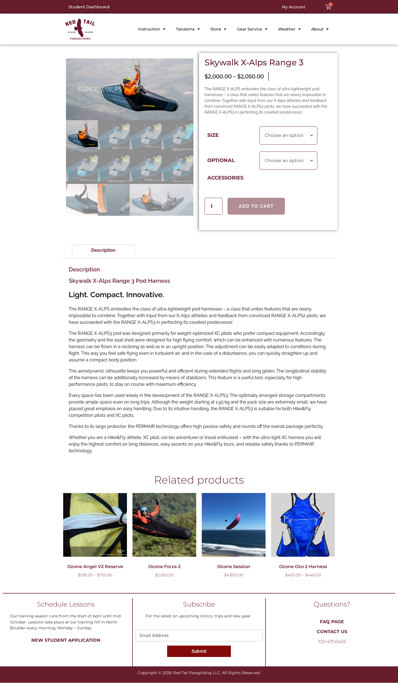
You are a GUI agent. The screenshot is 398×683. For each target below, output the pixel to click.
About (320, 29)
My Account (293, 6)
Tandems (188, 29)
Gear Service (252, 29)
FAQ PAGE (332, 622)
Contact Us (332, 632)
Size (213, 135)
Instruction (151, 29)
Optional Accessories (225, 169)
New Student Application (65, 640)
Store (218, 29)
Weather (289, 29)
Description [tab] (103, 250)
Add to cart (256, 206)
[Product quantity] (214, 206)
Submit (199, 651)
